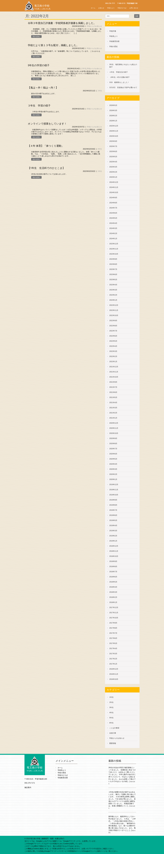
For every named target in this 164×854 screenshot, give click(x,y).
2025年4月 (113, 162)
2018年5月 (113, 582)
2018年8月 (113, 566)
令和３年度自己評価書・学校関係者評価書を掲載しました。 (62, 23)
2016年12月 (113, 669)
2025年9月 (113, 141)
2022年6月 (113, 336)
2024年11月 (113, 187)
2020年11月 (113, 428)
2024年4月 (113, 223)
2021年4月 (113, 402)
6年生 (111, 723)
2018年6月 (113, 577)
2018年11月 (113, 551)
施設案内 (27, 787)
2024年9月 (113, 197)
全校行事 (112, 733)
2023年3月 (113, 290)
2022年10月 (113, 315)
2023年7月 (113, 269)
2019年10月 (113, 495)
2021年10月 (113, 377)
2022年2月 (113, 356)
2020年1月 (113, 479)
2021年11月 (113, 372)
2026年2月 (113, 115)
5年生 (84, 68)
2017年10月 (113, 618)
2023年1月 (113, 300)
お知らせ (101, 8)
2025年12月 (113, 126)
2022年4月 (113, 346)
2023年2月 (113, 295)
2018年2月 (113, 597)
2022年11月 (113, 310)
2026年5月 (113, 105)
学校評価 (112, 31)
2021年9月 (113, 382)
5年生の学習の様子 (38, 65)
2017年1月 (113, 664)
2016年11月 (113, 674)
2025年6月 (113, 151)
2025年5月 (113, 156)
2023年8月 (113, 264)
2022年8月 (113, 326)
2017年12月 (113, 607)
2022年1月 (113, 361)
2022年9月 (113, 320)
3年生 (111, 707)
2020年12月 (113, 423)
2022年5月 (113, 341)
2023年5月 (113, 279)
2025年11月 (113, 131)
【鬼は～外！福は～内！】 (43, 87)
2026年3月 (113, 110)
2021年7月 (113, 387)
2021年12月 (113, 367)
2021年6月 (113, 392)
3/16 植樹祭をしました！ (119, 82)
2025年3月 (113, 167)
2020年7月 (113, 449)
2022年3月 (113, 351)
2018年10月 (113, 556)
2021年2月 (113, 413)
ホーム (93, 8)
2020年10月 (113, 433)
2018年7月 (113, 572)
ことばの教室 (114, 728)
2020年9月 (113, 438)
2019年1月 (113, 541)
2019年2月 (113, 536)
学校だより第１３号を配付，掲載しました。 (53, 45)
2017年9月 (113, 623)
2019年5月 (113, 520)
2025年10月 (113, 136)
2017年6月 (113, 638)
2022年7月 (113, 331)
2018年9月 (113, 561)
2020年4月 (113, 464)
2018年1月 (113, 602)
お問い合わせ (133, 8)
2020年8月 (113, 443)
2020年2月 (113, 474)
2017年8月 (113, 628)
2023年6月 (113, 274)
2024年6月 (113, 213)
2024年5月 (113, 218)
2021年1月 (113, 418)
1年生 (100, 91)
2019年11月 (113, 490)
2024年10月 (113, 192)
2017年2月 (113, 659)
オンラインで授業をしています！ (47, 123)
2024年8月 (113, 203)
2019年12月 (113, 484)
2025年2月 (113, 172)
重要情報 (112, 743)
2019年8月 (113, 505)
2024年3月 (113, 228)
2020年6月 (113, 454)
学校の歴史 (113, 46)
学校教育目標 (114, 41)
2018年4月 (113, 587)
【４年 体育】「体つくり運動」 (46, 145)
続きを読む (36, 36)
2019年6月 (113, 515)
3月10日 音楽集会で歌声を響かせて (124, 87)
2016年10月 (113, 679)
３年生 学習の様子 (39, 105)
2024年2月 (113, 233)
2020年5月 (113, 459)
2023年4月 (113, 285)
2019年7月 (113, 510)
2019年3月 (113, 531)
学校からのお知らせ (94, 26)
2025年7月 (113, 146)
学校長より (113, 36)
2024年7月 (113, 208)
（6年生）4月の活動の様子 (119, 77)
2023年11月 (113, 249)
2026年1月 (113, 121)
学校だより (111, 8)
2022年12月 (113, 305)
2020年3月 (113, 469)
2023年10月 (113, 254)
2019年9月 (113, 500)
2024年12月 (113, 182)
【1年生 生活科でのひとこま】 (46, 168)
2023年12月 (113, 244)
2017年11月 (113, 612)
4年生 (100, 149)
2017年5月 (113, 643)
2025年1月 (113, 177)
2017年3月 (113, 653)
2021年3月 (113, 408)
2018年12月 (113, 546)
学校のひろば (122, 8)
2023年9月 (113, 259)
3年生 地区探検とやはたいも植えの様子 (123, 66)
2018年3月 (113, 592)
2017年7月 (113, 633)
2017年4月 (113, 648)
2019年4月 (113, 525)
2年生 (111, 702)
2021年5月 (113, 397)
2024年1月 (113, 238)
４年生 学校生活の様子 (118, 72)
